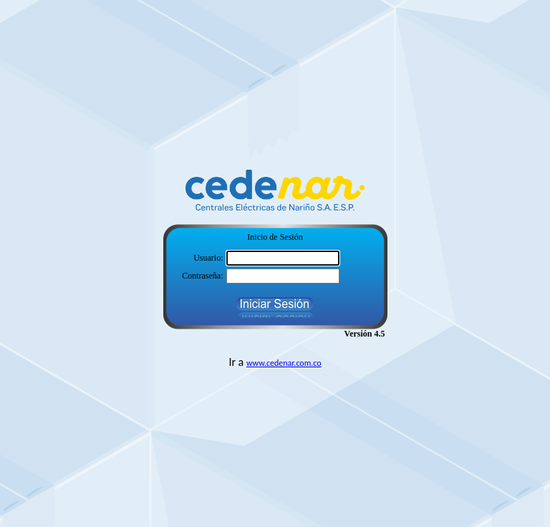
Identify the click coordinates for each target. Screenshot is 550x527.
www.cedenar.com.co (284, 363)
